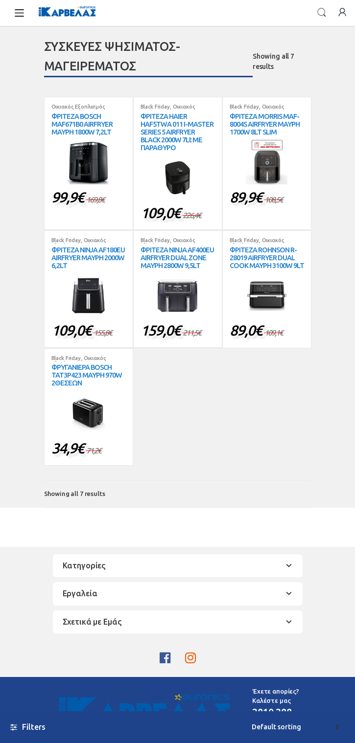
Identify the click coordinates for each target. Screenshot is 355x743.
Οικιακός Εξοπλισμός (78, 107)
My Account (342, 12)
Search (321, 12)
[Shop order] (295, 727)
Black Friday (155, 107)
